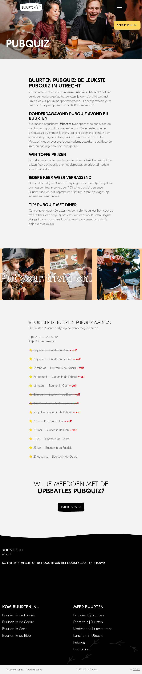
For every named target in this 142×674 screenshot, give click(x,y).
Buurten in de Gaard (18, 622)
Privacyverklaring (15, 669)
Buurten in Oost (14, 629)
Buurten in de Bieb (16, 636)
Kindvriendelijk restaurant (92, 629)
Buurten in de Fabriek (18, 615)
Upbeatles (65, 124)
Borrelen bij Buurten (88, 615)
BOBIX (136, 669)
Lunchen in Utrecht (88, 636)
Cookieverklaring (34, 669)
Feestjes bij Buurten (88, 622)
